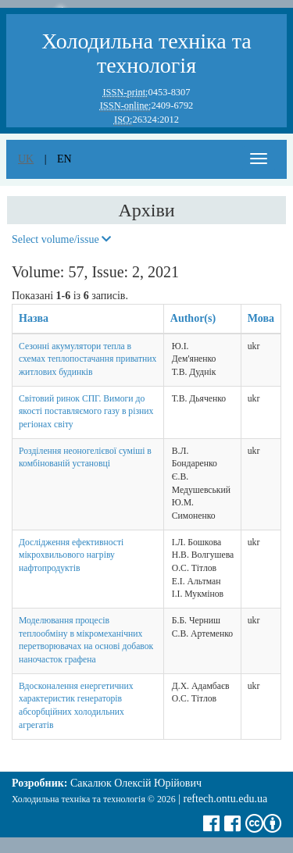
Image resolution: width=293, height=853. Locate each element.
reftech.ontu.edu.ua (225, 799)
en (64, 159)
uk (26, 159)
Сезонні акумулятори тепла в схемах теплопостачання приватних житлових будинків (87, 359)
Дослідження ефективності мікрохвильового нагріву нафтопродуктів (71, 555)
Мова (261, 318)
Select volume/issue (61, 239)
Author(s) (193, 318)
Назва (33, 318)
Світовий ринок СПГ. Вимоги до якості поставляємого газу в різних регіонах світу (86, 412)
